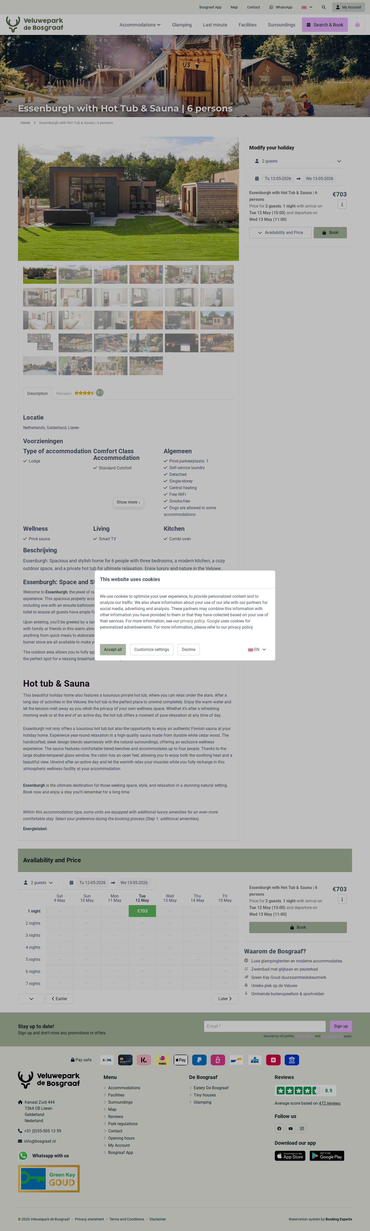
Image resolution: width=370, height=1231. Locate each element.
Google (213, 621)
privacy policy (192, 621)
